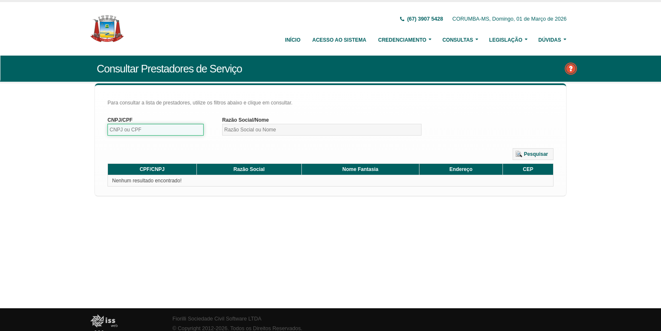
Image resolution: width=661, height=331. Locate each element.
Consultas (457, 40)
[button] (533, 154)
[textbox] (155, 130)
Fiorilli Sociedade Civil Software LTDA (216, 319)
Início (293, 40)
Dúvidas (549, 40)
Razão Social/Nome (245, 120)
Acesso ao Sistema (339, 40)
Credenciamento (402, 40)
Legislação (505, 40)
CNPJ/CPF (119, 120)
